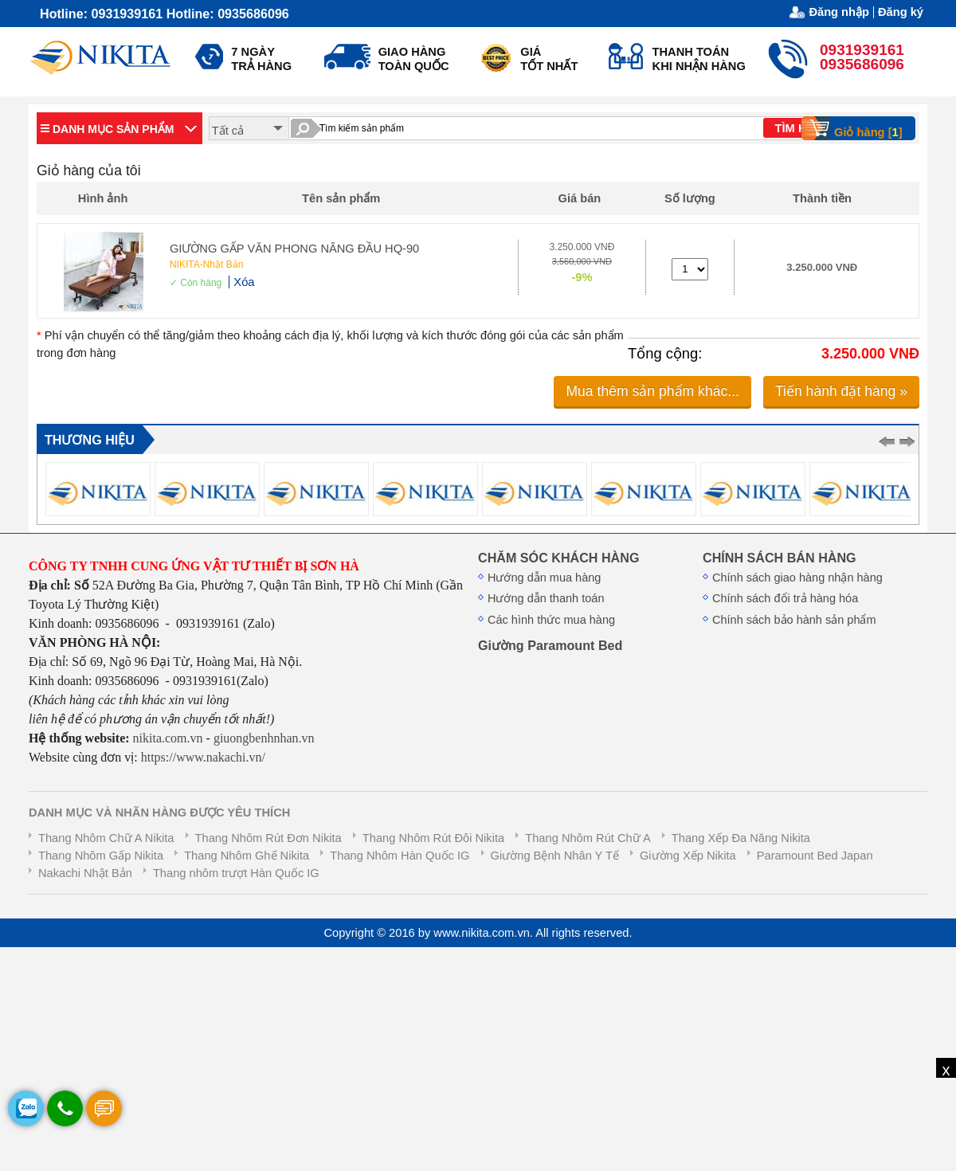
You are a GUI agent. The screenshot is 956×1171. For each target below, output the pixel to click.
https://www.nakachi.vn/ (201, 757)
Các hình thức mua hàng (551, 619)
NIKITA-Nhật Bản (206, 264)
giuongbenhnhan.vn (264, 738)
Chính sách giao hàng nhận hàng (797, 577)
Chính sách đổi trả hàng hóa (785, 598)
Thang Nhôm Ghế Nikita (246, 855)
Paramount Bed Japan (815, 855)
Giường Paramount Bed (550, 645)
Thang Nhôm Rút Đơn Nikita (268, 838)
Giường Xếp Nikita (688, 855)
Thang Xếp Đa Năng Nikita (741, 838)
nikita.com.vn (168, 738)
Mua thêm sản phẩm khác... (652, 391)
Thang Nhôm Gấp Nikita (100, 855)
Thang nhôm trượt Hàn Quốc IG (236, 873)
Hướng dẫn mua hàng (544, 577)
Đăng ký (900, 12)
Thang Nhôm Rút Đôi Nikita (433, 838)
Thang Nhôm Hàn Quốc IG (399, 855)
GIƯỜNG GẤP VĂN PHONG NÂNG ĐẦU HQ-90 (294, 248)
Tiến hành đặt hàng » (841, 391)
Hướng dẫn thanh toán (546, 598)
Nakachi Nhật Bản (85, 873)
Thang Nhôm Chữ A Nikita (106, 838)
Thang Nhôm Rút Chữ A (587, 838)
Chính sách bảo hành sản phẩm (794, 619)
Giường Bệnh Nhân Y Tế (555, 855)
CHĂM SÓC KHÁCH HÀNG (558, 557)
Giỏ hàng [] (857, 128)
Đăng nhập (839, 12)
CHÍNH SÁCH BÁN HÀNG (779, 557)
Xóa (243, 282)
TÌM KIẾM (800, 128)
